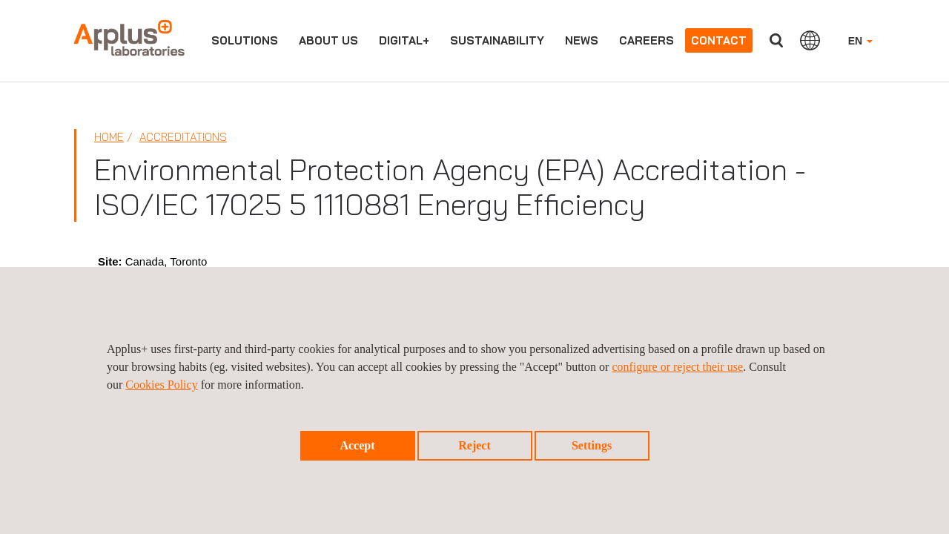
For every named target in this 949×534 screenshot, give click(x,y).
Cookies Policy (161, 384)
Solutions (244, 40)
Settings (592, 445)
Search (776, 40)
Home (109, 137)
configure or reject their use (677, 366)
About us (328, 40)
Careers (646, 40)
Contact (719, 40)
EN (860, 41)
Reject (474, 445)
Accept (357, 445)
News (581, 40)
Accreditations (183, 137)
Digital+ (404, 40)
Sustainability (497, 40)
